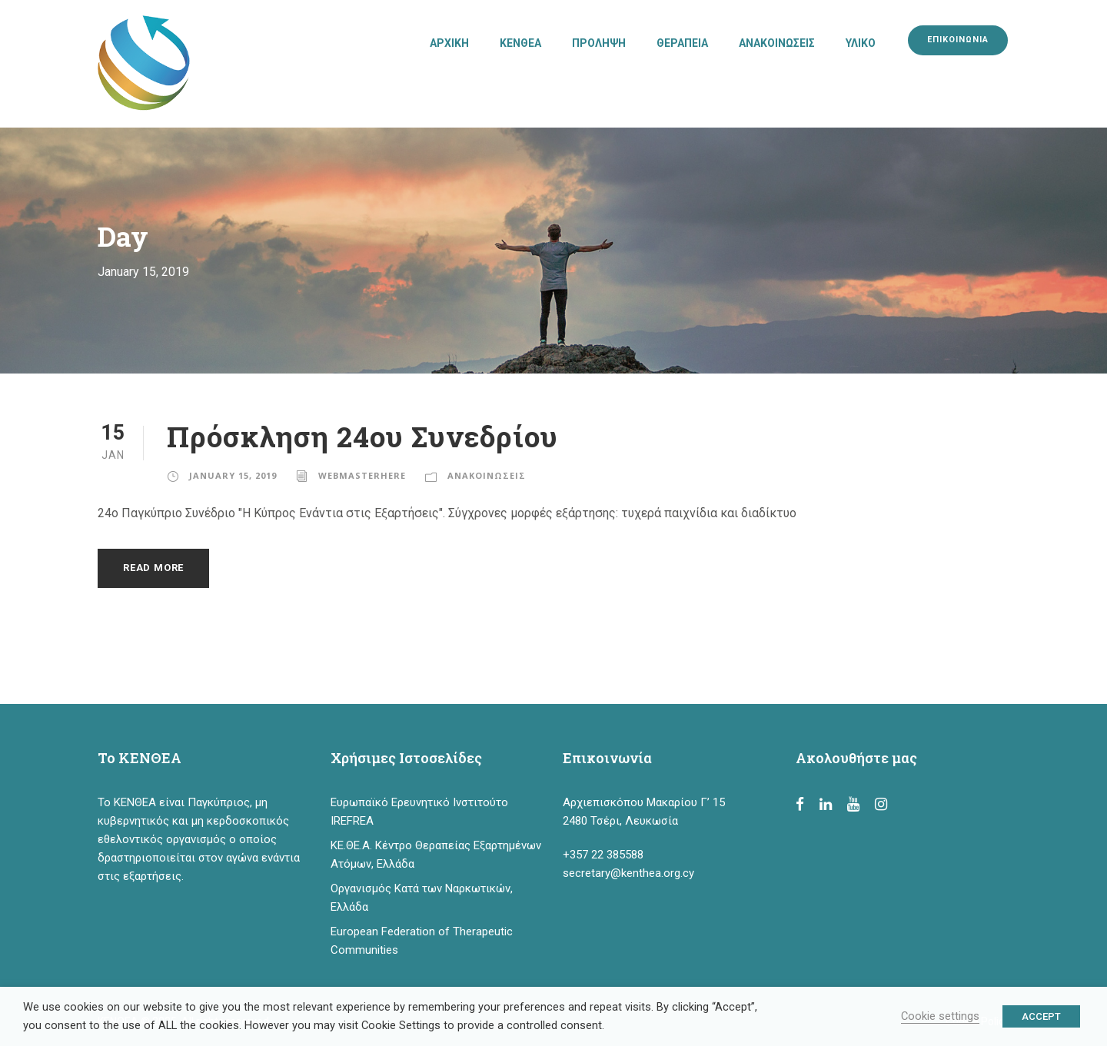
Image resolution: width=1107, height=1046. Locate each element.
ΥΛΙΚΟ (861, 43)
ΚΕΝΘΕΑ (520, 43)
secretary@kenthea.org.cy (628, 873)
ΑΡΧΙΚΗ (449, 43)
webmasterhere (362, 475)
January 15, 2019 (233, 475)
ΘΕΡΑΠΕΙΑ (682, 43)
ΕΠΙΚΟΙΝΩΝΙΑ (958, 40)
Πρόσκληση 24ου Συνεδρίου (362, 436)
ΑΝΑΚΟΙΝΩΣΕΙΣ (777, 43)
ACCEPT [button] (1041, 1016)
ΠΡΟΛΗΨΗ (599, 43)
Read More (153, 567)
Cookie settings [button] (940, 1016)
